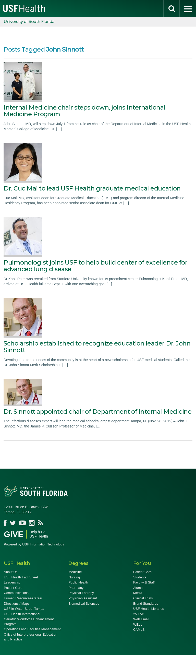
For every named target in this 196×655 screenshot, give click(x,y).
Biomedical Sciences (83, 603)
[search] (171, 8)
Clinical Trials (143, 598)
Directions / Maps (16, 603)
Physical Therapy (81, 593)
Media (137, 593)
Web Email (141, 619)
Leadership (12, 582)
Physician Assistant (82, 598)
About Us (10, 572)
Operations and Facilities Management (32, 629)
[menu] (188, 8)
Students (139, 577)
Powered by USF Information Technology (34, 544)
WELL (137, 624)
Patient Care (13, 588)
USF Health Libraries (148, 609)
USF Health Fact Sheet (21, 577)
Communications (16, 593)
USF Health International (22, 614)
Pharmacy (75, 588)
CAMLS (139, 630)
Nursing (74, 577)
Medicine (75, 572)
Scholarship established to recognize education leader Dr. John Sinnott (97, 347)
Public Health (78, 582)
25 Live (138, 614)
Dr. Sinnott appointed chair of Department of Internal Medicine (97, 411)
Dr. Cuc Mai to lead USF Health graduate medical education (92, 188)
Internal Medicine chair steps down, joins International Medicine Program (84, 111)
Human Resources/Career (23, 598)
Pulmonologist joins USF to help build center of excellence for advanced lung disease (95, 266)
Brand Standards (145, 603)
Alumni (138, 588)
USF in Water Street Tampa (24, 609)
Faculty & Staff (144, 582)
